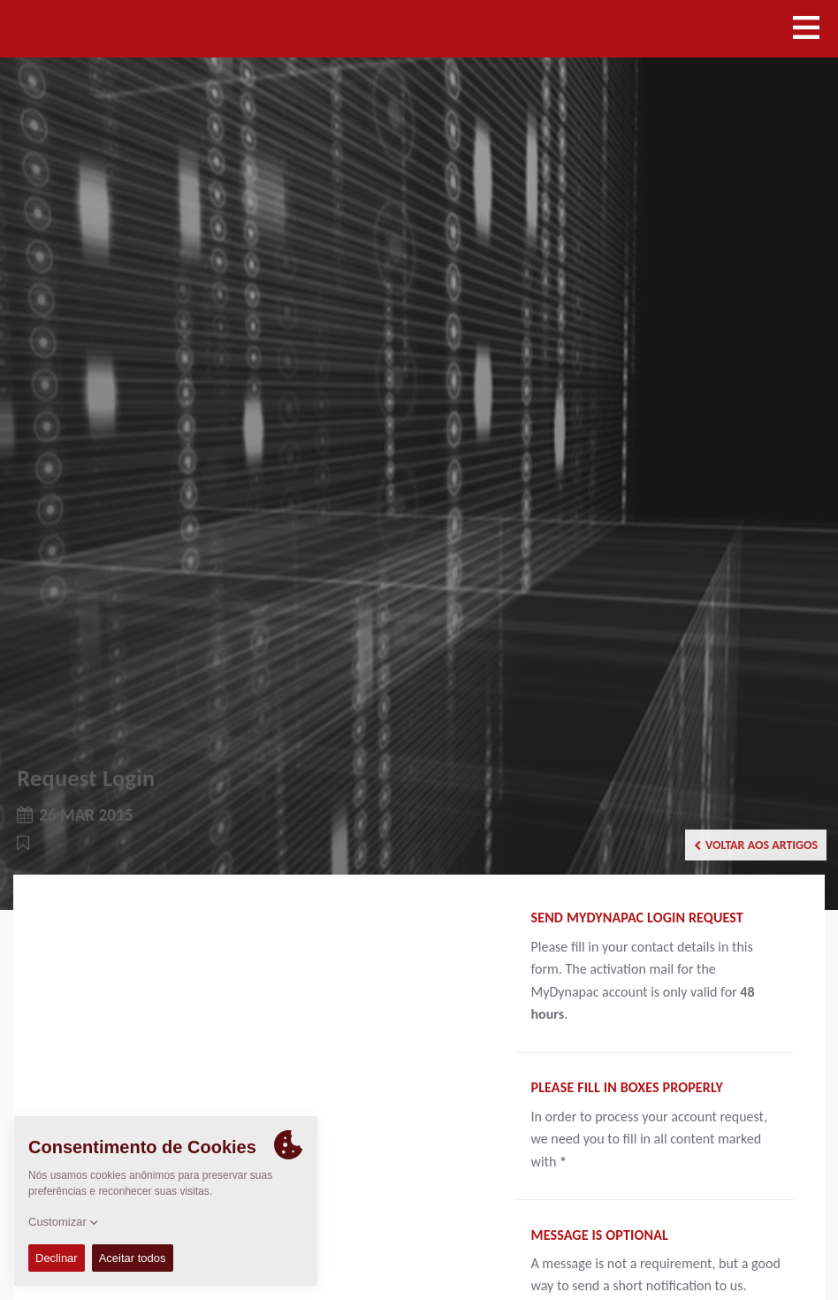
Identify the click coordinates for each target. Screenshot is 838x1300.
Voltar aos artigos (756, 845)
